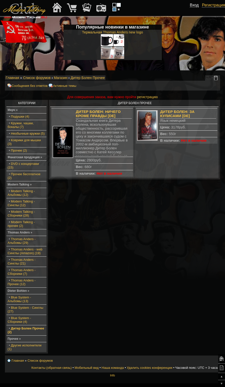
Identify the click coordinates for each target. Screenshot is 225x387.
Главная (12, 78)
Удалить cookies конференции (149, 368)
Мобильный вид (216, 78)
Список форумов (37, 78)
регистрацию (147, 97)
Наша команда (113, 368)
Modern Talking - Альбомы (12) (21, 193)
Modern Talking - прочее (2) (21, 224)
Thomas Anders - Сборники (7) (22, 272)
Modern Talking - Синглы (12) (21, 203)
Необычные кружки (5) (28, 133)
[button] (196, 11)
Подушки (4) (20, 116)
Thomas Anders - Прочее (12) (22, 282)
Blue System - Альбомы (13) (19, 299)
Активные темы (64, 86)
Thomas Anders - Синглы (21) (22, 261)
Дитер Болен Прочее (88, 78)
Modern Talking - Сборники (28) (21, 213)
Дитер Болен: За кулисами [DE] (177, 113)
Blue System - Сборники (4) (19, 320)
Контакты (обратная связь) (51, 368)
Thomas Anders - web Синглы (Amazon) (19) (25, 251)
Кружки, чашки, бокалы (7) (21, 125)
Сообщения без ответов (29, 86)
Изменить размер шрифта (209, 78)
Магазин (61, 78)
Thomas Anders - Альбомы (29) (22, 241)
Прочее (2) (19, 150)
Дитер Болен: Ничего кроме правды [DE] (98, 113)
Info (112, 375)
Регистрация (213, 5)
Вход (194, 5)
